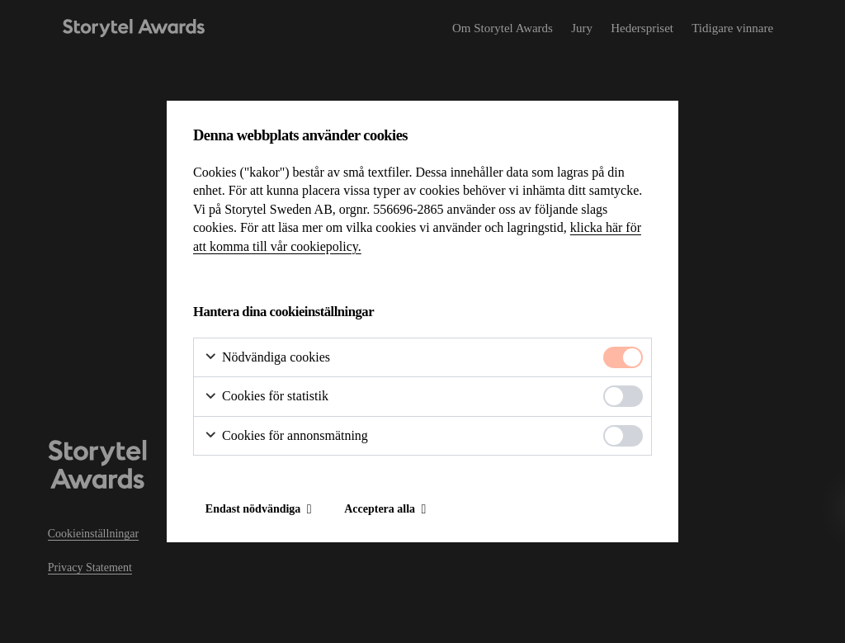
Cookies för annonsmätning (286, 436)
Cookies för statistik (266, 396)
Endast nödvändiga (253, 509)
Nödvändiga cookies (267, 358)
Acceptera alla (379, 509)
